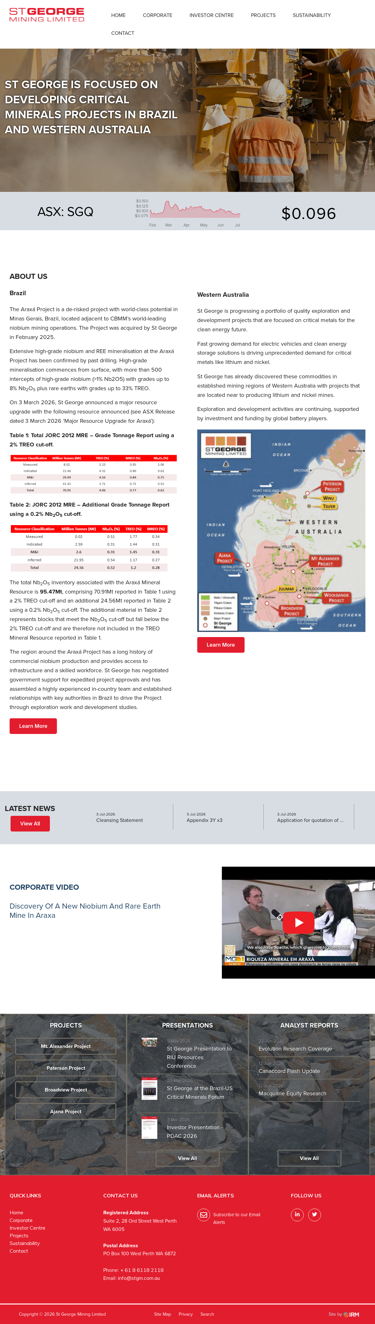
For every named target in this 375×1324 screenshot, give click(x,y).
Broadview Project (66, 1089)
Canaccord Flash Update (289, 1071)
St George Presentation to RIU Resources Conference (199, 1057)
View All (30, 823)
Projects (263, 15)
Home (118, 15)
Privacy (186, 1314)
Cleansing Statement (119, 820)
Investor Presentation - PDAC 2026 (195, 1131)
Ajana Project (65, 1111)
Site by (344, 1314)
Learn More (33, 726)
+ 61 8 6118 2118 (142, 1270)
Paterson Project (66, 1068)
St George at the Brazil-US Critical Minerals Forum (200, 1092)
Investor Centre (212, 15)
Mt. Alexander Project (65, 1046)
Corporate (157, 15)
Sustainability (312, 15)
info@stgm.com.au (139, 1278)
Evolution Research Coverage (295, 1048)
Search (207, 1314)
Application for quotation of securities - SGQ (310, 820)
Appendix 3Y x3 (205, 820)
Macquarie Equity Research (292, 1093)
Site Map (162, 1314)
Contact (122, 33)
